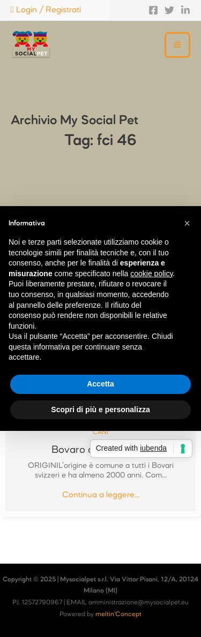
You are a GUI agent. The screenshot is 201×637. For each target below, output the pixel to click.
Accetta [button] (100, 384)
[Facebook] (153, 10)
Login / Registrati (46, 9)
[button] (187, 223)
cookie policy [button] (151, 273)
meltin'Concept (118, 614)
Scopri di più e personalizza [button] (100, 409)
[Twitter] (169, 10)
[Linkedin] (185, 10)
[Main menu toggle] (177, 45)
